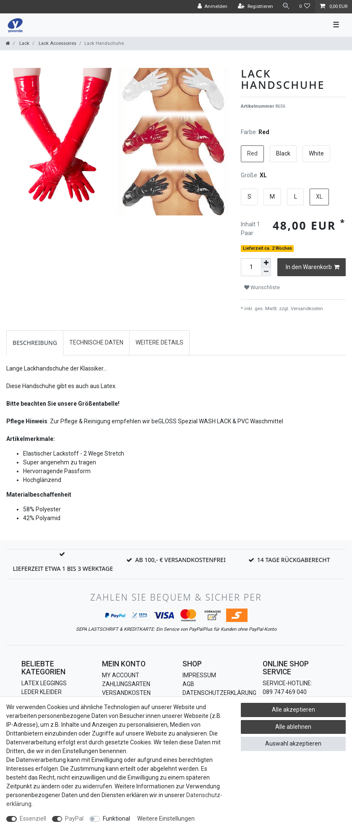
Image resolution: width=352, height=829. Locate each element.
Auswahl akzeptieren (293, 743)
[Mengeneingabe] (251, 267)
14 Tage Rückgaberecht (293, 560)
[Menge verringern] (266, 271)
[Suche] (286, 6)
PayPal (74, 818)
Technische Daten (96, 342)
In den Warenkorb (312, 267)
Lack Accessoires (56, 43)
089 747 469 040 (285, 692)
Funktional (116, 818)
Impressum (199, 675)
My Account (120, 675)
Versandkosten (306, 308)
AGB (188, 684)
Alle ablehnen (293, 726)
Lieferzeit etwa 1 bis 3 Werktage (63, 569)
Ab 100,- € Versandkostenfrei (180, 560)
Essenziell (33, 818)
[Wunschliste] (305, 6)
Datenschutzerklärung (219, 692)
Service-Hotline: (287, 683)
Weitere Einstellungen (166, 818)
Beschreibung (35, 343)
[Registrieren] (255, 6)
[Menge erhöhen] (266, 262)
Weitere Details (159, 342)
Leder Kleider (41, 692)
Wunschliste (262, 287)
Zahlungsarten (126, 684)
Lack (23, 43)
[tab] (34, 342)
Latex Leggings (44, 683)
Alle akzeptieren (293, 709)
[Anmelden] (212, 6)
